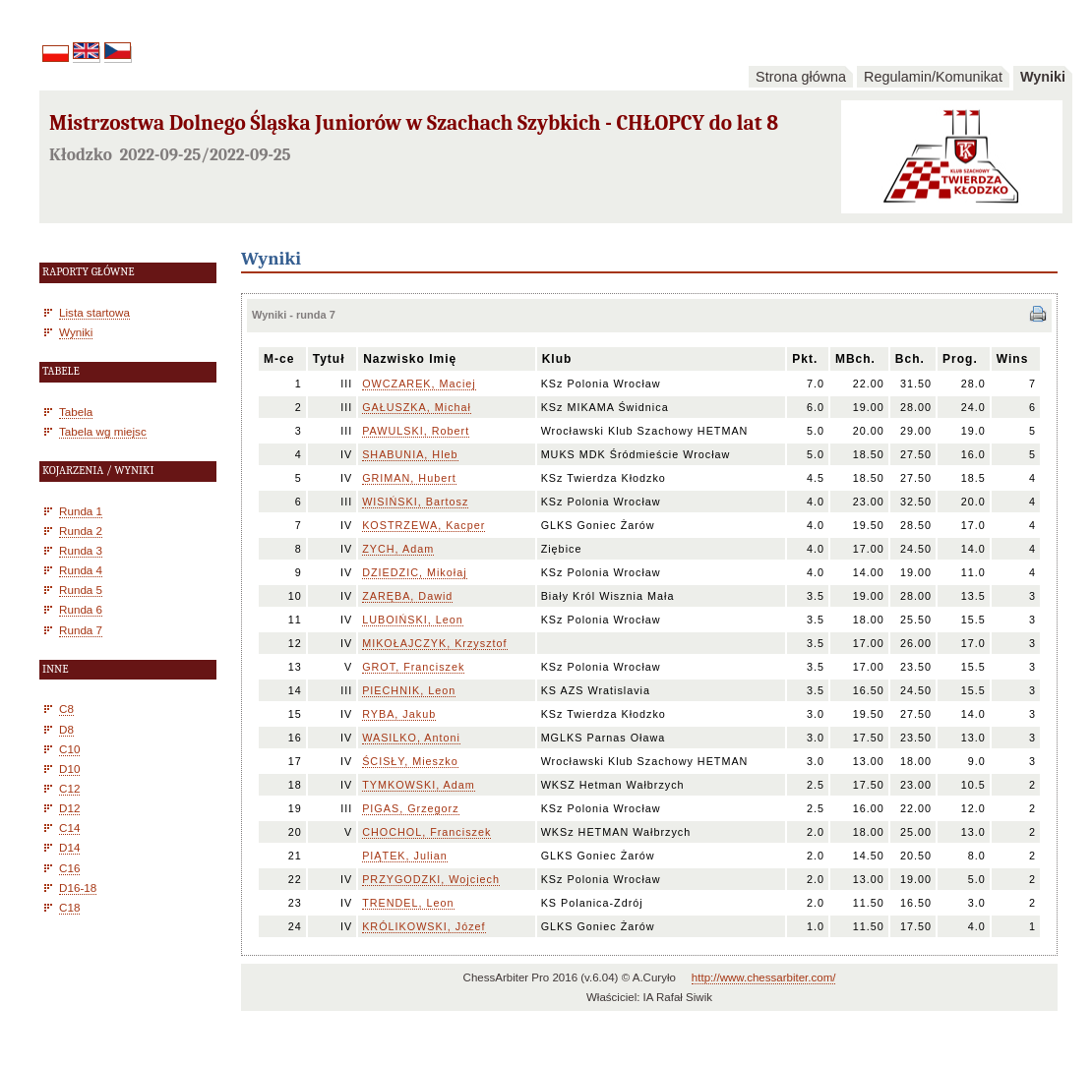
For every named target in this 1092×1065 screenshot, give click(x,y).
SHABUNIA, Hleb (409, 454)
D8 (66, 729)
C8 (66, 708)
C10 (69, 748)
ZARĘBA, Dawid (407, 596)
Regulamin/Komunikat (933, 77)
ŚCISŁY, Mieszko (410, 761)
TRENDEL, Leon (408, 903)
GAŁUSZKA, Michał (416, 407)
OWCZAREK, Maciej (419, 383)
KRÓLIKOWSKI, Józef (423, 926)
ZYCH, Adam (398, 549)
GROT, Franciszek (413, 667)
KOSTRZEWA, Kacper (423, 525)
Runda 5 (80, 589)
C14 (69, 827)
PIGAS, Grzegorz (410, 808)
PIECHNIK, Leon (408, 690)
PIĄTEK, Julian (405, 855)
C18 (69, 907)
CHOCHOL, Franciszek (426, 832)
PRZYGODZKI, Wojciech (431, 879)
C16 (69, 867)
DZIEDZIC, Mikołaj (414, 572)
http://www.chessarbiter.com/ (764, 977)
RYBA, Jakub (399, 714)
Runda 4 (80, 569)
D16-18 (77, 887)
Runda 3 (80, 550)
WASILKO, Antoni (411, 737)
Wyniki (1042, 77)
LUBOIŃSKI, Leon (412, 619)
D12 (69, 807)
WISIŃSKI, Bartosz (415, 501)
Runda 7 (80, 629)
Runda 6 (80, 609)
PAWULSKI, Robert (415, 431)
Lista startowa (94, 312)
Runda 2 (80, 530)
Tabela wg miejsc (103, 431)
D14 (69, 847)
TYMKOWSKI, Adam (418, 785)
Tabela (75, 411)
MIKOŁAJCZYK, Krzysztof (434, 643)
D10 (69, 768)
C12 (69, 788)
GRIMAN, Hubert (409, 478)
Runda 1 (80, 510)
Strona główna (801, 77)
